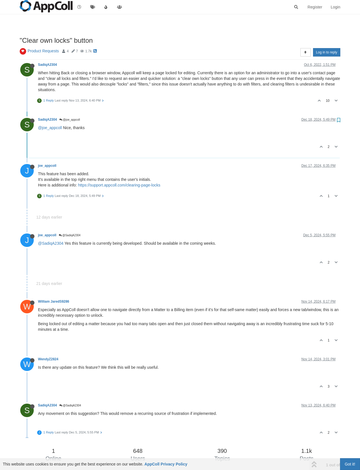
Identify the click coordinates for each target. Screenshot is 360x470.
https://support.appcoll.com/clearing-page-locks (119, 185)
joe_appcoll (47, 166)
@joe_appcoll (69, 119)
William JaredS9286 (53, 301)
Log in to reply (326, 52)
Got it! (350, 464)
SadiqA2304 (47, 65)
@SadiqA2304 (69, 235)
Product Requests (43, 51)
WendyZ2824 (48, 359)
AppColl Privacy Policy (166, 464)
